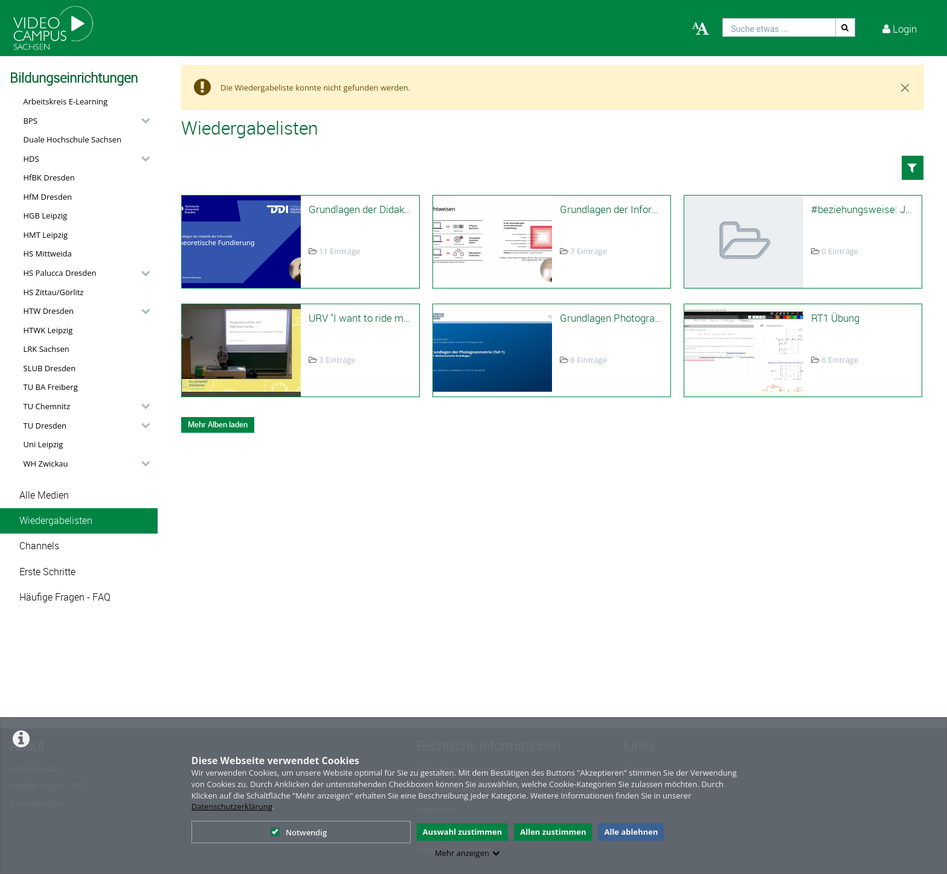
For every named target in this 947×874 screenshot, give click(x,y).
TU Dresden (45, 425)
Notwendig (299, 832)
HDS (31, 158)
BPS (30, 120)
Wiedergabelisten (55, 520)
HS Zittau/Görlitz (54, 292)
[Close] (905, 87)
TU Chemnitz (47, 406)
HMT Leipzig (46, 234)
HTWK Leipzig (48, 330)
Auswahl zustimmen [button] (462, 831)
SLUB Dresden (50, 368)
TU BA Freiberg (51, 386)
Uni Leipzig (43, 444)
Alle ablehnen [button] (631, 831)
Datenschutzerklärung (231, 806)
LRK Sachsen (46, 348)
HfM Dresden (48, 196)
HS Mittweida (48, 253)
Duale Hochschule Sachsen (73, 139)
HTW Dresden (49, 310)
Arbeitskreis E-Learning (66, 101)
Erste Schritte (47, 572)
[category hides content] (142, 120)
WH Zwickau (46, 463)
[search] (779, 27)
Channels (39, 546)
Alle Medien (44, 495)
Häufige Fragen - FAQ (65, 597)
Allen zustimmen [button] (553, 831)
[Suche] (845, 27)
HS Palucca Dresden (60, 272)
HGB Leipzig (46, 215)
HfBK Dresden (49, 177)
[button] (83, 120)
